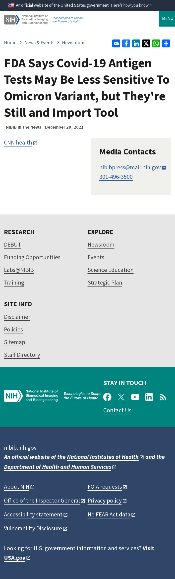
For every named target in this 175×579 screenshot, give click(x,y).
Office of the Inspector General (42, 500)
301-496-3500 (116, 176)
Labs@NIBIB (19, 269)
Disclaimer (17, 316)
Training (14, 282)
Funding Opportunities (32, 257)
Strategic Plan (105, 282)
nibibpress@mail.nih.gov (130, 167)
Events (96, 257)
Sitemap (14, 342)
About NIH (16, 486)
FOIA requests (105, 486)
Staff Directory (22, 354)
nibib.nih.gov (20, 447)
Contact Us (117, 410)
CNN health (18, 142)
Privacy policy (105, 500)
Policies (13, 329)
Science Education (111, 269)
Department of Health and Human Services (57, 466)
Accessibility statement (33, 514)
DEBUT (12, 244)
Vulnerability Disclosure (33, 528)
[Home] (44, 22)
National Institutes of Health (103, 456)
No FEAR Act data (109, 514)
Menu (168, 18)
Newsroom (101, 244)
